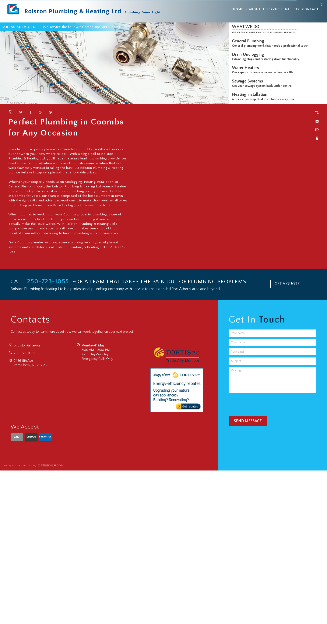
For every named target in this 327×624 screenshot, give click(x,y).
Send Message (248, 421)
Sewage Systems (248, 81)
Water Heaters (246, 68)
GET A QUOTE (287, 284)
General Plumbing (249, 41)
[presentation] (261, 403)
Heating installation (250, 94)
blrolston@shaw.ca (27, 345)
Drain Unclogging (249, 54)
